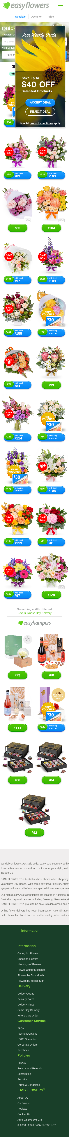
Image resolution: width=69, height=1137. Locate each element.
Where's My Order (27, 1015)
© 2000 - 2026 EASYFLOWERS (36, 1125)
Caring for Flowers (27, 953)
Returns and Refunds (29, 1068)
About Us (22, 1097)
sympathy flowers (11, 888)
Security (22, 1079)
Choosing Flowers (27, 958)
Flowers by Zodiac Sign (30, 980)
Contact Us (23, 1114)
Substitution (24, 1073)
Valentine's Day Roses (13, 883)
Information (34, 931)
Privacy (21, 1062)
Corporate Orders (27, 1044)
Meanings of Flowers (29, 964)
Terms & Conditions (28, 1084)
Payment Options (27, 1033)
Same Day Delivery (28, 1010)
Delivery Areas (25, 993)
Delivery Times (25, 1004)
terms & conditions (41, 123)
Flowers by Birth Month (30, 975)
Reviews (22, 1108)
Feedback (23, 1050)
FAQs (20, 1028)
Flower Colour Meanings (31, 969)
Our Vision (23, 1103)
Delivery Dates (25, 999)
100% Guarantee (27, 1039)
